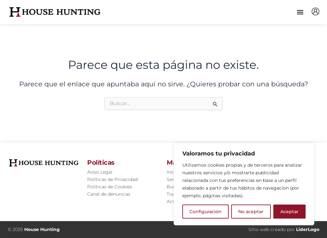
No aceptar (250, 211)
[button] (300, 12)
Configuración (205, 211)
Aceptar (289, 211)
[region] (244, 184)
